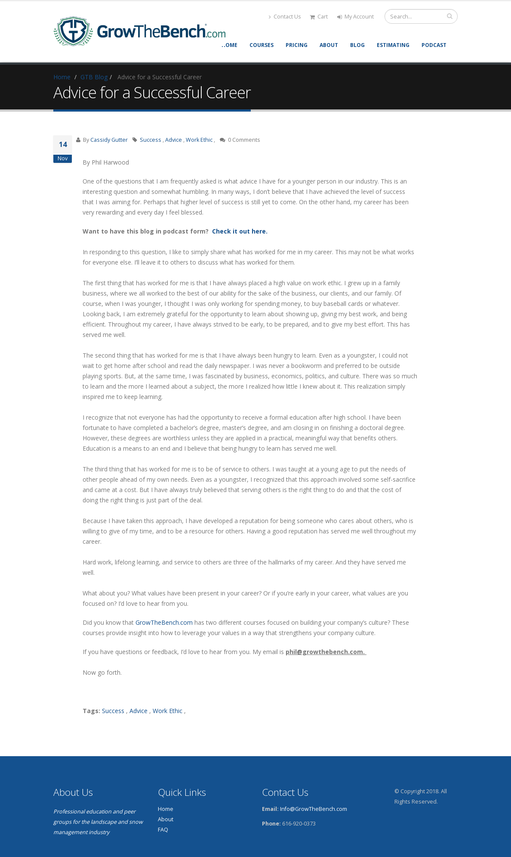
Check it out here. (239, 231)
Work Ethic (199, 139)
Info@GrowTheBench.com (313, 809)
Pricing (297, 45)
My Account (355, 16)
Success (150, 139)
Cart (319, 16)
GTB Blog (94, 77)
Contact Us (285, 16)
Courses (261, 45)
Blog (357, 45)
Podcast (434, 45)
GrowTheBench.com (164, 622)
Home (229, 45)
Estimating (393, 45)
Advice (173, 139)
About (329, 45)
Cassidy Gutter (109, 139)
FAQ (163, 829)
